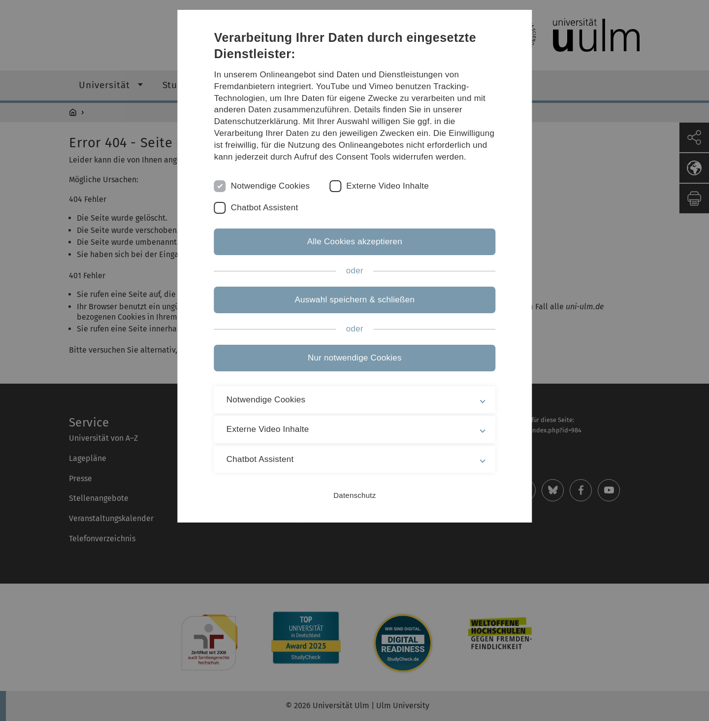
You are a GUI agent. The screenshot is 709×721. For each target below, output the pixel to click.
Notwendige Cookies (270, 186)
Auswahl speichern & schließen (354, 299)
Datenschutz (354, 495)
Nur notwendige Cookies (355, 357)
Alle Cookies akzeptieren (354, 241)
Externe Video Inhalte (388, 186)
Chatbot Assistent (264, 207)
